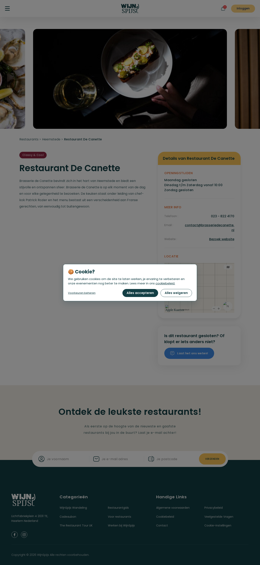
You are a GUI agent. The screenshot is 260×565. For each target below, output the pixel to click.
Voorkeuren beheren (82, 293)
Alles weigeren (176, 293)
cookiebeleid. (165, 283)
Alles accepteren (140, 293)
